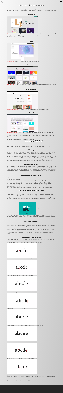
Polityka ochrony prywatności (31, 387)
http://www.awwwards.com (12, 33)
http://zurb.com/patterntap (12, 132)
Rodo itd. (31, 388)
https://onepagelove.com (11, 84)
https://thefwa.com (10, 61)
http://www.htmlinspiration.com (13, 109)
